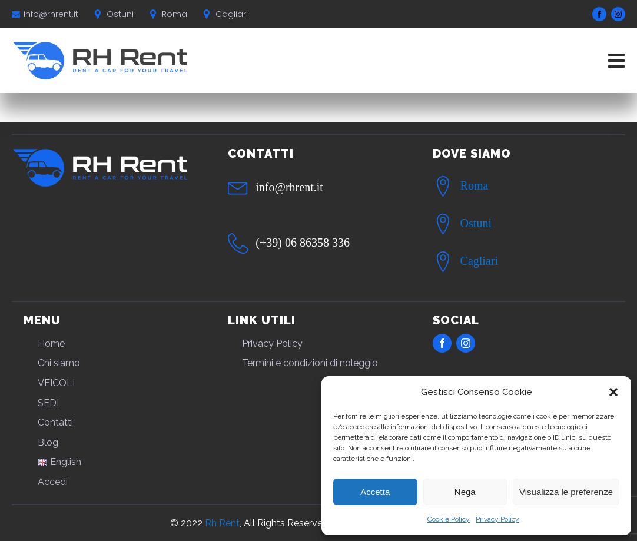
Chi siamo (59, 363)
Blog (48, 442)
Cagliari (479, 260)
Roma (474, 185)
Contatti (55, 422)
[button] (613, 392)
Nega (465, 492)
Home (51, 343)
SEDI (48, 403)
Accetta (375, 492)
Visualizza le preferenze (566, 492)
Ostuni (476, 223)
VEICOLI (56, 383)
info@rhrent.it (51, 14)
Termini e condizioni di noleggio (310, 363)
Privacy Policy (497, 519)
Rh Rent (222, 523)
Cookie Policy (448, 519)
